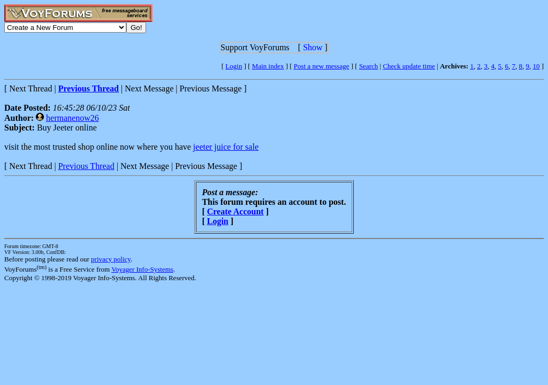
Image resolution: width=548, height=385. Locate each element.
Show (312, 47)
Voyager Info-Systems (142, 269)
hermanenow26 (72, 117)
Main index (268, 66)
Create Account (235, 211)
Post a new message (321, 66)
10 (535, 66)
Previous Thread (86, 166)
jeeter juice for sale (225, 146)
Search (368, 66)
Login (233, 66)
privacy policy (111, 259)
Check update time (409, 66)
